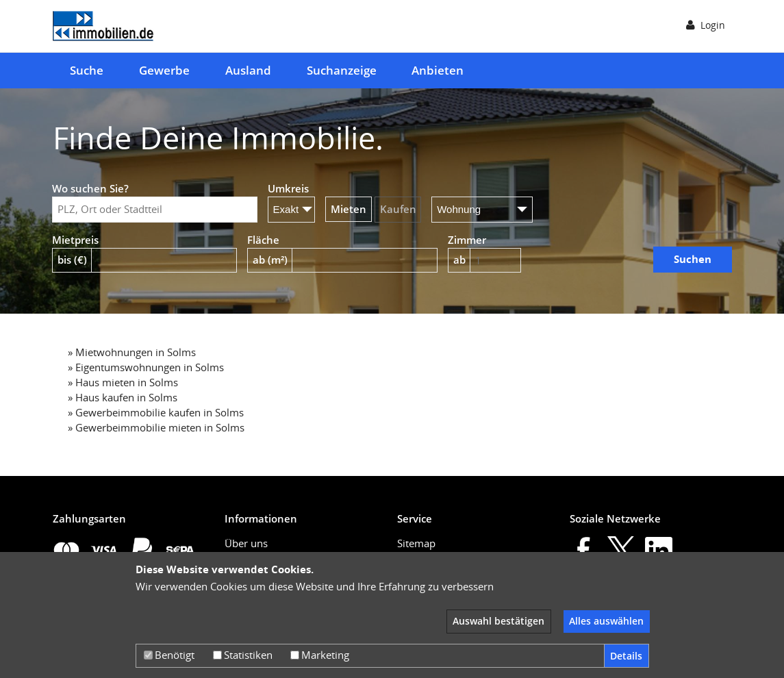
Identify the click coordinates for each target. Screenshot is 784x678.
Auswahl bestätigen (498, 620)
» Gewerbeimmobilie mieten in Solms (156, 427)
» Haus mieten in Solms (123, 382)
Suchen (692, 259)
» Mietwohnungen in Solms (132, 352)
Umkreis (288, 188)
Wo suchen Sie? (90, 188)
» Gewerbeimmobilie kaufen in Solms (156, 412)
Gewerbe (164, 70)
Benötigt (169, 655)
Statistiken (243, 655)
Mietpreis (75, 240)
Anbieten (438, 70)
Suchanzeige (342, 70)
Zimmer (467, 240)
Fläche (263, 240)
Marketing (319, 655)
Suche (86, 70)
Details (626, 655)
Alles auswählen (606, 620)
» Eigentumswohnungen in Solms (146, 367)
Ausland (248, 70)
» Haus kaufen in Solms (122, 397)
